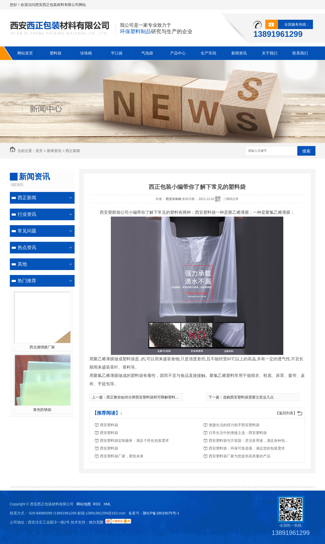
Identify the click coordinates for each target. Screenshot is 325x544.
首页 (39, 151)
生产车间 (208, 53)
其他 (22, 264)
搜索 (306, 151)
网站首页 (25, 53)
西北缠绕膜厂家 (42, 347)
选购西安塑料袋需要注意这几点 (248, 397)
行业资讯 (27, 214)
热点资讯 (27, 247)
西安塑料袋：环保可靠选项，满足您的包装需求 (247, 448)
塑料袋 (55, 53)
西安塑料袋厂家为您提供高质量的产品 (239, 456)
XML (107, 504)
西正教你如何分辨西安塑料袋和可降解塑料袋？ (144, 397)
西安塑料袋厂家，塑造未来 (121, 456)
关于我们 (269, 53)
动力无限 (96, 522)
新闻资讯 (239, 53)
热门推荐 (27, 280)
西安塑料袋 (109, 425)
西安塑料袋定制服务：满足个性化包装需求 (134, 440)
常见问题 (27, 230)
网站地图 (83, 504)
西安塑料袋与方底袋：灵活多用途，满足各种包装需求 (250, 440)
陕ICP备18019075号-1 (161, 513)
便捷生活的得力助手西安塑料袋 (234, 425)
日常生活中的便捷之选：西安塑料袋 (238, 433)
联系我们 (300, 53)
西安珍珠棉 (174, 199)
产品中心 (178, 53)
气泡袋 (147, 53)
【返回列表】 (286, 413)
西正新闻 (73, 151)
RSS (97, 504)
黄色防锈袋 (42, 410)
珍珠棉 (86, 53)
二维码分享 (231, 199)
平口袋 (116, 53)
